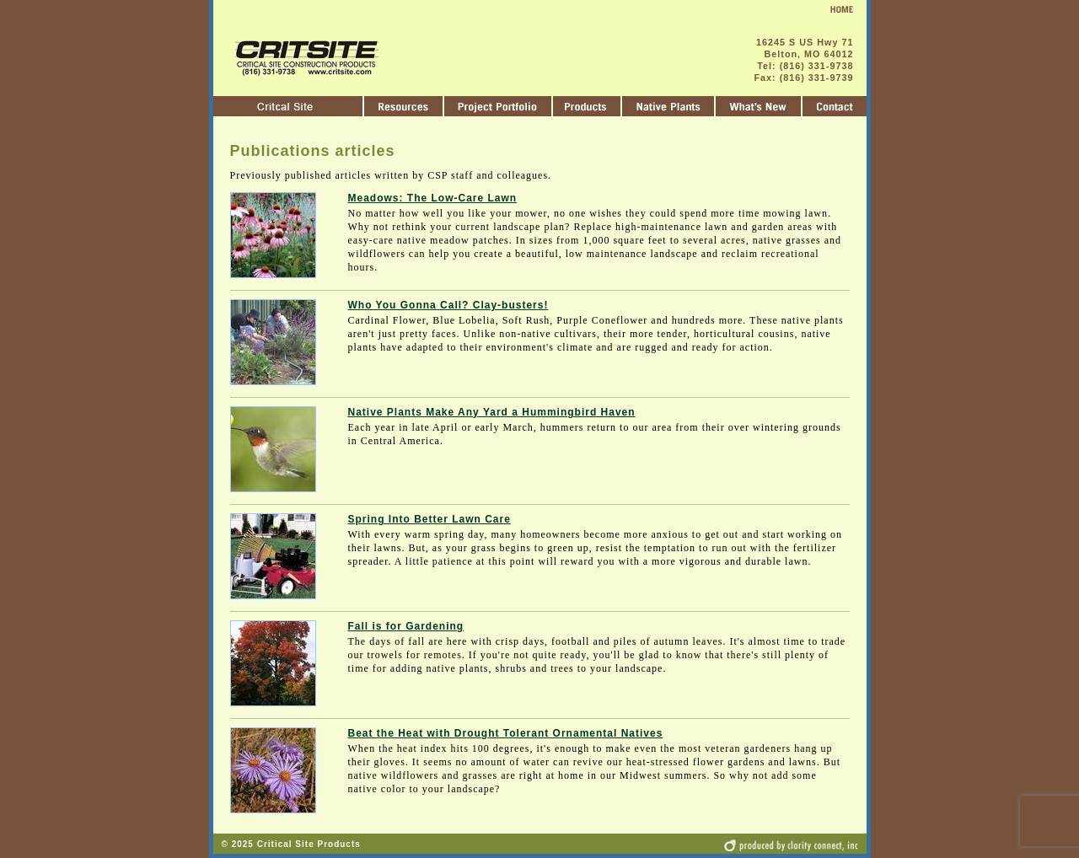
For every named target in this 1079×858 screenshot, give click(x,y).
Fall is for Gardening (406, 626)
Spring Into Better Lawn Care (429, 519)
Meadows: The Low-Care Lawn (433, 198)
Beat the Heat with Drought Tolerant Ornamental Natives (505, 733)
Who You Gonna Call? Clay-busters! (448, 305)
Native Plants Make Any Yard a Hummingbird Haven (492, 412)
